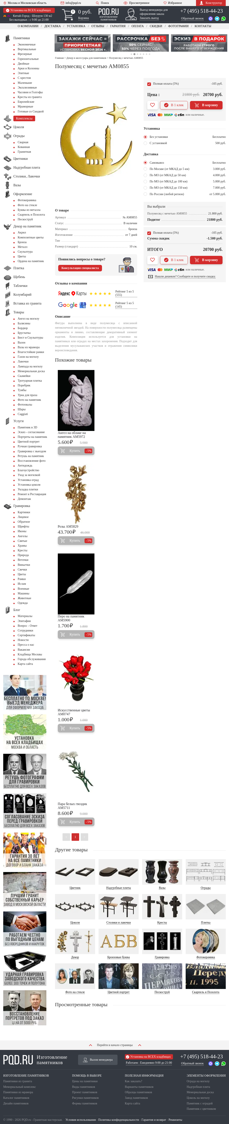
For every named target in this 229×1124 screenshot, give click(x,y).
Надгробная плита (198, 1086)
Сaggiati (23, 414)
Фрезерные (25, 54)
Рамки (22, 579)
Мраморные (25, 106)
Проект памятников (84, 1092)
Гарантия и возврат (153, 1119)
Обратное (24, 521)
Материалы (25, 616)
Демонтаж (24, 499)
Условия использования (81, 1119)
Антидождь (25, 465)
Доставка (52, 26)
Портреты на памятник (32, 436)
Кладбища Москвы (30, 654)
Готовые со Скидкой (31, 111)
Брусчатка (24, 332)
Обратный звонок (192, 18)
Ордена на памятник (31, 261)
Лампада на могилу (30, 366)
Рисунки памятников (85, 1097)
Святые (22, 541)
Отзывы (97, 26)
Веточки (23, 559)
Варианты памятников (139, 1086)
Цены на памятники (84, 1081)
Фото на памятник (29, 399)
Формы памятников (84, 1103)
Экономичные (27, 44)
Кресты (22, 550)
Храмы (22, 545)
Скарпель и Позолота (31, 214)
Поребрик (24, 385)
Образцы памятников (138, 1092)
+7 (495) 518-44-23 (201, 11)
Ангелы (23, 536)
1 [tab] (131, 54)
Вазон (21, 342)
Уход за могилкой (29, 475)
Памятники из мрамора (18, 1092)
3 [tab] (137, 54)
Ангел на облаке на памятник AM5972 (72, 434)
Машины (23, 593)
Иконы (22, 531)
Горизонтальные (28, 59)
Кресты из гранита (30, 97)
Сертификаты (26, 635)
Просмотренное (136, 3)
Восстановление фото (31, 460)
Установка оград (28, 480)
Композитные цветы (31, 237)
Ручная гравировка (30, 446)
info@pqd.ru (71, 3)
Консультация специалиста (80, 268)
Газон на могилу (28, 356)
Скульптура (25, 251)
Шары (22, 409)
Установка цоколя (29, 484)
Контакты (202, 26)
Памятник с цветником (201, 1108)
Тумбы (22, 390)
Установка (76, 26)
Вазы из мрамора (29, 347)
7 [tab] (149, 54)
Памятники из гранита (17, 1081)
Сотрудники (25, 630)
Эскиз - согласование (31, 432)
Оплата (138, 26)
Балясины (24, 323)
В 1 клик (174, 105)
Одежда (23, 603)
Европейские (26, 101)
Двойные (23, 63)
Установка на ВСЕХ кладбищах (28, 10)
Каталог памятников (16, 1097)
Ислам (22, 583)
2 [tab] (134, 54)
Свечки (22, 569)
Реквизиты (175, 1119)
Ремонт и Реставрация (32, 494)
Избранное (172, 3)
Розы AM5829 (68, 526)
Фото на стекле (27, 205)
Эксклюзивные (27, 87)
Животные (24, 598)
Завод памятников (136, 1097)
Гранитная (24, 151)
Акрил (22, 232)
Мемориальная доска (31, 371)
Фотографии (178, 26)
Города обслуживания (32, 659)
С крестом (24, 77)
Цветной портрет (28, 441)
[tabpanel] (83, 43)
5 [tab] (143, 54)
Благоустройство (28, 470)
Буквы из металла (29, 209)
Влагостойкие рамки (31, 352)
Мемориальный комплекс (19, 1086)
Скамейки (24, 376)
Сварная (23, 142)
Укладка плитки (28, 489)
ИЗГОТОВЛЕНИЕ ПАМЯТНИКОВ (26, 1075)
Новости (23, 640)
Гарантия (117, 26)
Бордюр (23, 328)
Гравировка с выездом (32, 451)
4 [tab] (140, 54)
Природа (23, 555)
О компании (28, 26)
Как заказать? (133, 1081)
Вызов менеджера (98, 1060)
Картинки (24, 512)
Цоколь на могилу (198, 1097)
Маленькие (25, 82)
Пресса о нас (26, 644)
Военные (23, 588)
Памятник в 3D (27, 427)
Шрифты (23, 526)
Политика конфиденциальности (118, 1119)
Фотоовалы (25, 404)
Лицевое (23, 517)
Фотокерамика (27, 200)
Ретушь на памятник (31, 456)
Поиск (102, 3)
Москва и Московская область (25, 3)
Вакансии (24, 649)
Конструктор (211, 3)
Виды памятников (83, 1086)
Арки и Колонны (28, 68)
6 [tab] (146, 54)
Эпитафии (24, 621)
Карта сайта (25, 663)
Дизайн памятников (15, 1103)
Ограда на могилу (198, 1081)
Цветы (22, 256)
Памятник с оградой (200, 1103)
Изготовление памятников (35, 1059)
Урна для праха (27, 395)
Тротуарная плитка (30, 380)
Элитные (23, 73)
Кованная (24, 147)
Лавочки (23, 361)
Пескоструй (25, 219)
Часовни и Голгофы (30, 92)
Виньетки (24, 564)
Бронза (22, 242)
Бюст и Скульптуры (30, 337)
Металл (22, 247)
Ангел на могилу (28, 318)
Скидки (156, 26)
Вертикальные (27, 49)
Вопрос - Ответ (27, 625)
